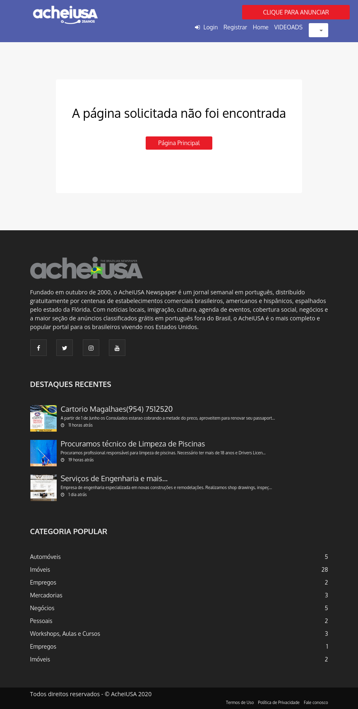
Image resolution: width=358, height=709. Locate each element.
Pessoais (41, 620)
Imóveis (40, 569)
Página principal (178, 142)
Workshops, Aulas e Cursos (65, 633)
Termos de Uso (240, 702)
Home (261, 27)
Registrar (235, 27)
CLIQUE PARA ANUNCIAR (296, 12)
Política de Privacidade (279, 702)
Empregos (43, 582)
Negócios (42, 607)
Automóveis (45, 556)
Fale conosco (316, 702)
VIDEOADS (288, 27)
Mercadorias (46, 595)
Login (210, 27)
